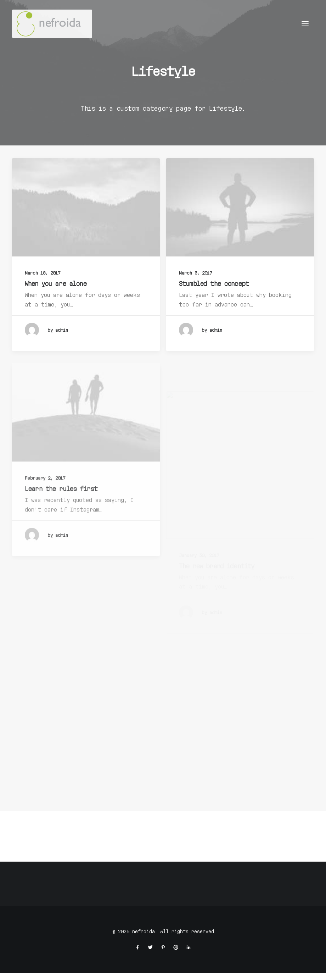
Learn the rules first (61, 508)
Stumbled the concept (214, 283)
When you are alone (55, 283)
